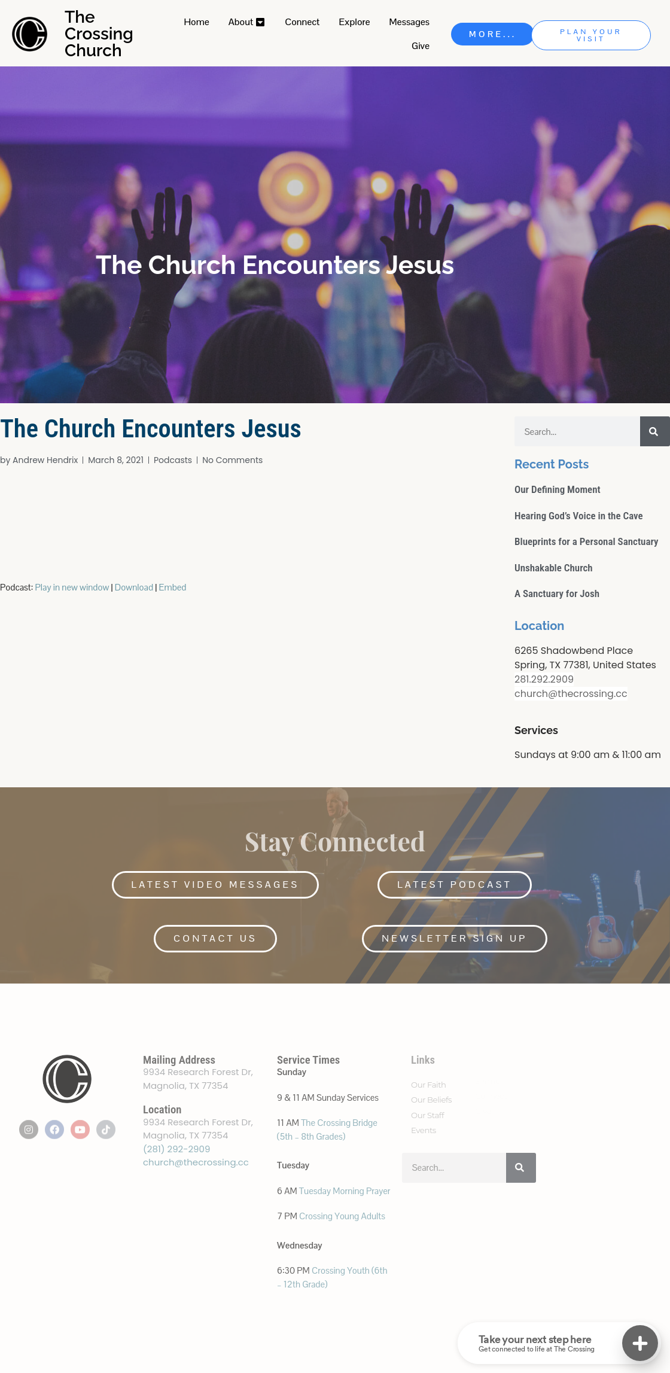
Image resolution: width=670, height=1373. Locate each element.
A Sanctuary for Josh (556, 593)
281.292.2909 (544, 679)
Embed (173, 587)
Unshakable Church (553, 568)
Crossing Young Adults (342, 1216)
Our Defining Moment (557, 489)
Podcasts (173, 460)
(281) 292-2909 (176, 1149)
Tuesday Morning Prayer (345, 1191)
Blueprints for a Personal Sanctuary (586, 541)
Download (134, 587)
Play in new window (72, 587)
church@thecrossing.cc (571, 694)
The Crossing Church (99, 33)
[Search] (655, 431)
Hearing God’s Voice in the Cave (578, 516)
